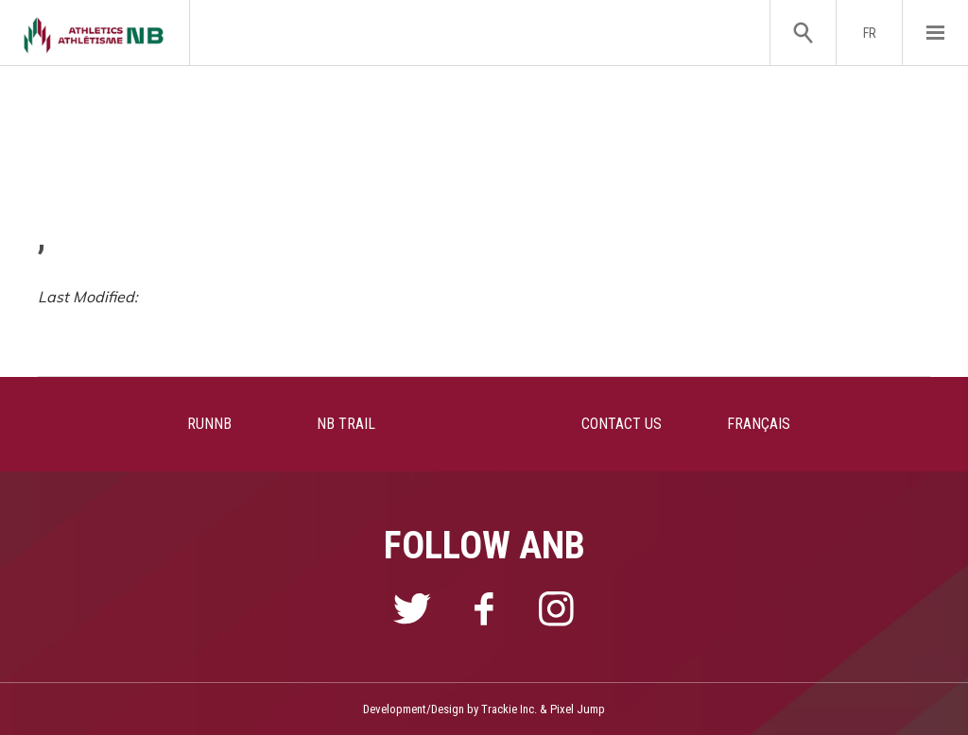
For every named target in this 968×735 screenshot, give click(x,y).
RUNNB (209, 424)
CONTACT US (621, 424)
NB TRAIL (346, 424)
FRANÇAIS (758, 424)
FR (869, 33)
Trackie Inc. (509, 709)
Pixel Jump (577, 709)
